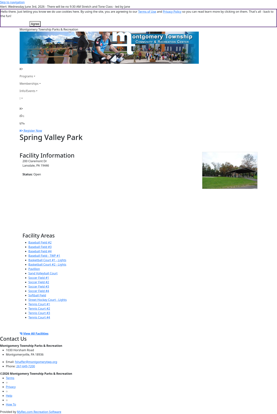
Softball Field (37, 295)
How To (11, 404)
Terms (10, 378)
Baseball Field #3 (40, 247)
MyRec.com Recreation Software (39, 412)
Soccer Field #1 (38, 278)
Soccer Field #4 (38, 291)
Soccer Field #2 (38, 282)
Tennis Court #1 (39, 304)
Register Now (33, 131)
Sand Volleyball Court (43, 273)
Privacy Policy (172, 12)
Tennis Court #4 (39, 317)
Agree (35, 24)
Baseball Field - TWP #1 (44, 256)
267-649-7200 (25, 366)
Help (9, 396)
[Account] (30, 98)
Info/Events (27, 91)
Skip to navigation (12, 2)
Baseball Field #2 (40, 242)
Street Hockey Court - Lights (47, 300)
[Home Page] (30, 69)
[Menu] (22, 123)
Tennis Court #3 (39, 313)
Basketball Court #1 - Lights (47, 260)
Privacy (11, 387)
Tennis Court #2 (39, 309)
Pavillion (34, 269)
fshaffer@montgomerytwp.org (36, 362)
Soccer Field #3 (38, 287)
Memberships (29, 84)
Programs (26, 76)
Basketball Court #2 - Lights (47, 264)
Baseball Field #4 (40, 251)
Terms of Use (147, 12)
